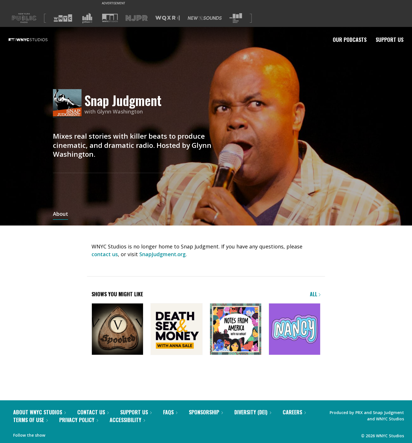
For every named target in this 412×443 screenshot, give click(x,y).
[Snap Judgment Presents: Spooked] (117, 329)
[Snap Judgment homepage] (68, 104)
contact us (105, 254)
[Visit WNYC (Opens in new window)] (63, 18)
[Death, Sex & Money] (176, 329)
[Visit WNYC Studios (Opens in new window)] (110, 18)
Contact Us (93, 412)
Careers (294, 412)
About (60, 214)
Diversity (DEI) (252, 412)
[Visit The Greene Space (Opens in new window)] (235, 18)
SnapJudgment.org (162, 254)
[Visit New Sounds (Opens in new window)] (205, 18)
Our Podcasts (350, 39)
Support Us (389, 39)
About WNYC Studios (39, 412)
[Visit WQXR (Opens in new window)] (167, 18)
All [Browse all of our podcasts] (315, 294)
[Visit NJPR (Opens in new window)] (137, 18)
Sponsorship (206, 412)
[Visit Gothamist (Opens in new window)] (87, 18)
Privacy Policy (78, 420)
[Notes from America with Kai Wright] (236, 329)
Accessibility (127, 420)
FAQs (170, 412)
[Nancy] (294, 329)
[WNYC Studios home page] (35, 39)
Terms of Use (30, 420)
